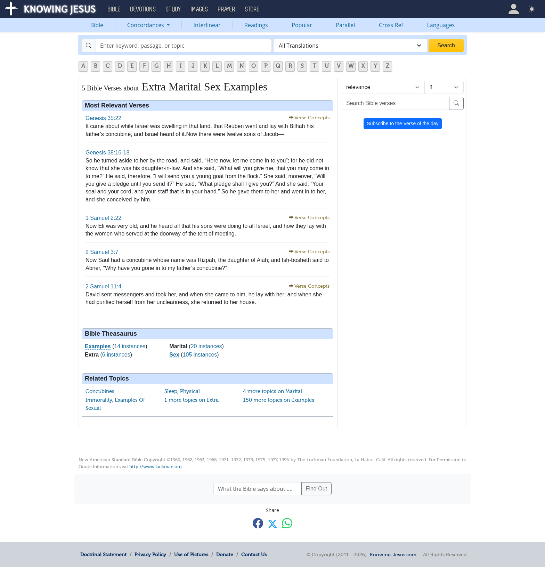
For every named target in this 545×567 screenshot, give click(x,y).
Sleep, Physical (182, 391)
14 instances (130, 346)
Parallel (345, 25)
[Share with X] (272, 524)
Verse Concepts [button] (312, 117)
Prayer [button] (226, 9)
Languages (441, 25)
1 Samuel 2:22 (103, 218)
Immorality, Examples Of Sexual (115, 404)
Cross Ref (391, 25)
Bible (96, 25)
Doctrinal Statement (103, 554)
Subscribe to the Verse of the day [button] (402, 123)
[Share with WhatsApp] (287, 523)
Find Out (316, 489)
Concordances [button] (146, 25)
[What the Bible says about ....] (257, 488)
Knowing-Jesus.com (393, 554)
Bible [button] (114, 9)
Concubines (100, 391)
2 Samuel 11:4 (103, 286)
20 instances (206, 346)
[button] (514, 9)
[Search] (184, 45)
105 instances (200, 355)
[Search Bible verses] (395, 103)
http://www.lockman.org (155, 466)
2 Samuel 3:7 (102, 252)
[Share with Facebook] (258, 523)
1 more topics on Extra (191, 400)
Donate (224, 554)
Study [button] (173, 9)
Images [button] (199, 9)
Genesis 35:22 (103, 118)
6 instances (116, 355)
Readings (256, 25)
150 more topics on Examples (278, 400)
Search (446, 45)
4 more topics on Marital (272, 391)
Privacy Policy (150, 554)
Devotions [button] (143, 9)
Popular (302, 25)
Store (252, 9)
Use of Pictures (191, 554)
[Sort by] (383, 87)
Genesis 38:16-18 (107, 152)
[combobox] (350, 45)
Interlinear (207, 25)
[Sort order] (444, 87)
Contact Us (254, 554)
